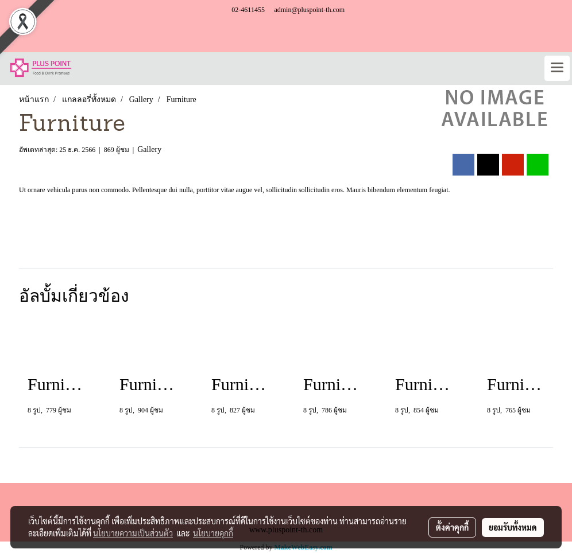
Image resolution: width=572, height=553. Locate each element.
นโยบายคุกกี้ (213, 533)
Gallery (149, 149)
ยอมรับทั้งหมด (513, 527)
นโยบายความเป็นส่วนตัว (133, 533)
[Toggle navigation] (557, 68)
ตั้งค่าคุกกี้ (452, 527)
